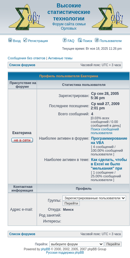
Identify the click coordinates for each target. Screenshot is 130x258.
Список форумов (22, 65)
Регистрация (35, 41)
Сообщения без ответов (26, 58)
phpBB (45, 249)
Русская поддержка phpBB (65, 252)
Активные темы (60, 58)
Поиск (85, 41)
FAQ (68, 41)
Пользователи (108, 41)
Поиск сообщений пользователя (105, 131)
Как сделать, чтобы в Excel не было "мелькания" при (109, 164)
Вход (14, 41)
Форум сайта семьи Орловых (69, 26)
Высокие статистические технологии (68, 12)
